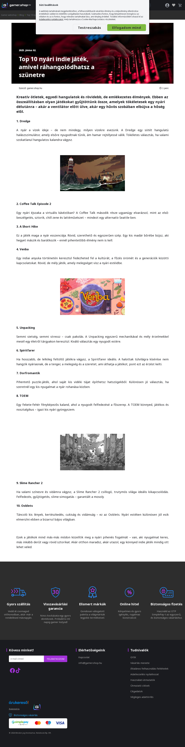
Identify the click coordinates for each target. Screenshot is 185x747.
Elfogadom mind (126, 27)
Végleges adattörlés (141, 697)
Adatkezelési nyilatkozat (144, 674)
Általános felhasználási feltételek (149, 668)
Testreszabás (89, 27)
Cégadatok (136, 691)
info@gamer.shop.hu (90, 662)
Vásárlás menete (140, 662)
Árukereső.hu (14, 709)
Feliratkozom (55, 658)
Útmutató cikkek (140, 685)
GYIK (133, 657)
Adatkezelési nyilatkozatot (51, 19)
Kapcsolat (84, 657)
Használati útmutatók (142, 680)
